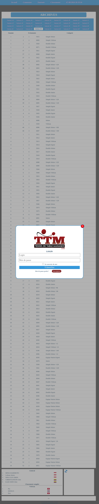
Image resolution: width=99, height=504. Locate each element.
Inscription (56, 271)
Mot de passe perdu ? (42, 271)
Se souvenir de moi (51, 264)
